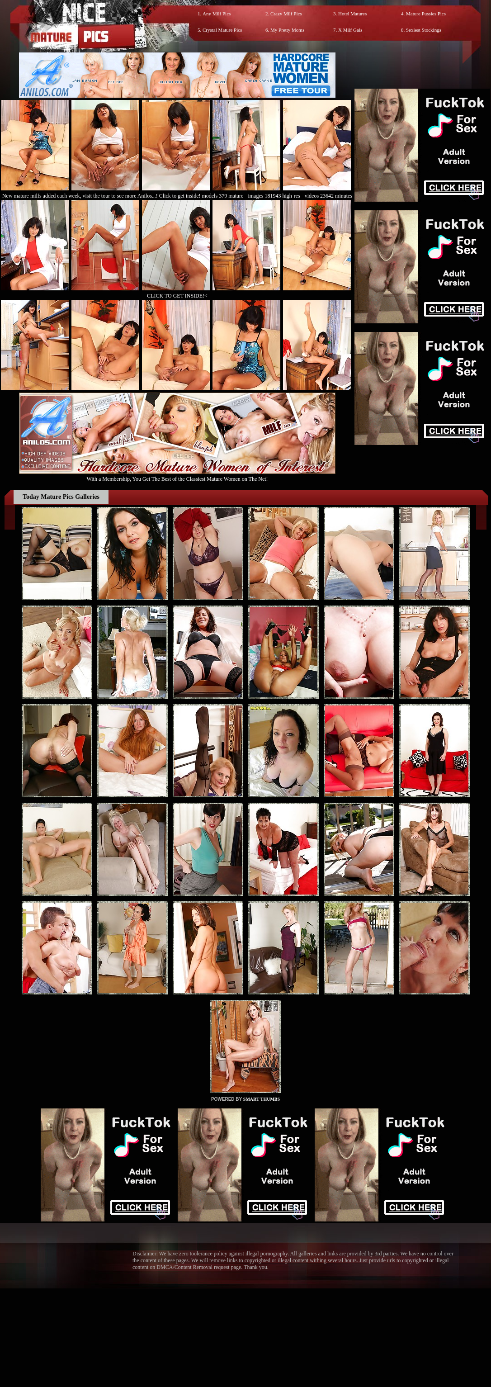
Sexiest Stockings (423, 30)
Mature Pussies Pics (426, 13)
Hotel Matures (352, 13)
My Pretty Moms (287, 30)
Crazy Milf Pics (286, 13)
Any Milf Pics (217, 13)
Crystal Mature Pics (222, 30)
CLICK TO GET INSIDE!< (177, 296)
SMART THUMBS (261, 1099)
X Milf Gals (350, 30)
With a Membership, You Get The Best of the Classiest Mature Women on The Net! (177, 475)
